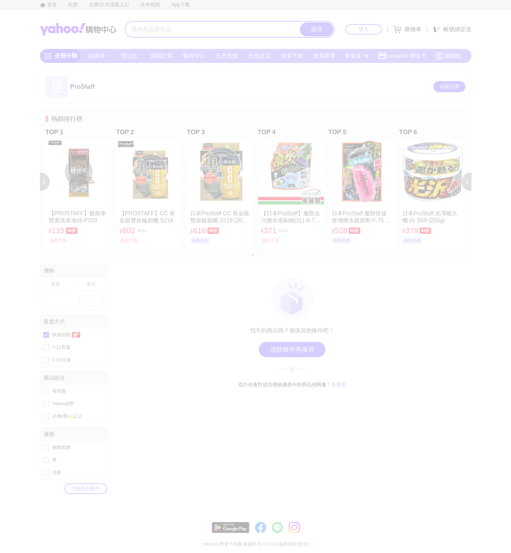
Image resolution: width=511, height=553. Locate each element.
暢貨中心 (194, 56)
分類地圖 (462, 535)
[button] (45, 182)
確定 (90, 300)
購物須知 (387, 535)
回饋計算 (161, 56)
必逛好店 (259, 56)
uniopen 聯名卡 (402, 56)
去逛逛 (338, 384)
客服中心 (335, 535)
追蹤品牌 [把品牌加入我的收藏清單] (449, 86)
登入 (363, 29)
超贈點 (448, 56)
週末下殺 (291, 56)
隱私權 (438, 535)
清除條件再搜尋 (292, 349)
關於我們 (361, 535)
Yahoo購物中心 (78, 29)
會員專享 (324, 56)
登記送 (129, 56)
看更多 (356, 56)
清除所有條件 (85, 488)
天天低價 (226, 56)
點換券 (96, 56)
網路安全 (414, 535)
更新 (465, 527)
